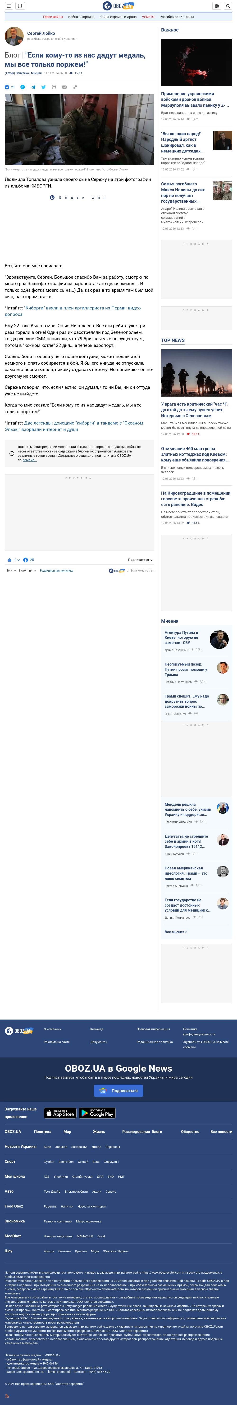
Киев (47, 1147)
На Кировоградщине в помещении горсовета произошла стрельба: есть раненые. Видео (195, 499)
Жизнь (99, 1131)
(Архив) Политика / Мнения (23, 73)
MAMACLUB (85, 1236)
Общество (190, 1131)
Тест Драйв (52, 1191)
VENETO (148, 17)
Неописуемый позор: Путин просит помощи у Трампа (186, 669)
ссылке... (30, 460)
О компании (53, 1029)
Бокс (96, 1161)
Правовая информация (153, 1029)
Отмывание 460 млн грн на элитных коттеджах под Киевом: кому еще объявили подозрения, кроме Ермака (194, 454)
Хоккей (83, 1161)
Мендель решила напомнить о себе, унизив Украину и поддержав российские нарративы (188, 809)
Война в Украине (81, 17)
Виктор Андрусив (176, 886)
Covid (101, 1236)
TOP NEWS (173, 340)
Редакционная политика (56, 570)
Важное (170, 30)
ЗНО (111, 1176)
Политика (42, 1131)
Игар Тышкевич (175, 714)
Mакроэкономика (88, 1221)
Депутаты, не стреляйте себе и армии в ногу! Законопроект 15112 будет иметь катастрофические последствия (186, 841)
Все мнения (174, 932)
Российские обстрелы (177, 17)
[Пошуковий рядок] (228, 5)
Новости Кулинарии (92, 1206)
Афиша (49, 1251)
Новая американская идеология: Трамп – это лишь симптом (186, 873)
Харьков (61, 1147)
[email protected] (59, 1372)
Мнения (169, 621)
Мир (67, 1131)
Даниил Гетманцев (177, 917)
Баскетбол (66, 1161)
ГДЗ (47, 1176)
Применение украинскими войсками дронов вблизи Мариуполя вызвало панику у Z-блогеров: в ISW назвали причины (195, 99)
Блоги (157, 1131)
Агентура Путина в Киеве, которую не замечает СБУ (181, 637)
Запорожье (79, 1147)
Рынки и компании (58, 1221)
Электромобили (76, 1191)
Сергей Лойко (41, 33)
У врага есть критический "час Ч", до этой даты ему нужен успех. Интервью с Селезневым (194, 410)
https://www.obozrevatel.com (161, 1272)
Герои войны (53, 17)
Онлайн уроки (82, 1176)
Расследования (136, 1131)
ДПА (100, 1176)
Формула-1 (111, 1161)
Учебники (61, 1176)
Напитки (67, 1206)
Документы (98, 1042)
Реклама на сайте (57, 1042)
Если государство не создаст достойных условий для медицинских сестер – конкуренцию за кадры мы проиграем (188, 905)
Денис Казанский (176, 650)
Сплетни (64, 1251)
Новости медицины (58, 1236)
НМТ (121, 1176)
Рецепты (50, 1206)
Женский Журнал (116, 1251)
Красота (81, 1251)
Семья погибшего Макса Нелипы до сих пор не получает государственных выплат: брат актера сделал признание (183, 192)
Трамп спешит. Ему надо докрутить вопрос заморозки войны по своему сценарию (187, 701)
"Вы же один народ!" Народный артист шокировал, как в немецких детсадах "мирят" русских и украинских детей (181, 142)
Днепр (96, 1147)
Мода (95, 1251)
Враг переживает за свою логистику (189, 113)
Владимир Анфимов (178, 822)
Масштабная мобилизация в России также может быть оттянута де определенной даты (196, 425)
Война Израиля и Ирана (118, 17)
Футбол (49, 1161)
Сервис (111, 1191)
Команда (96, 1029)
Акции (96, 1191)
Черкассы (112, 1147)
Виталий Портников (178, 682)
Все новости (221, 1131)
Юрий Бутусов (174, 854)
